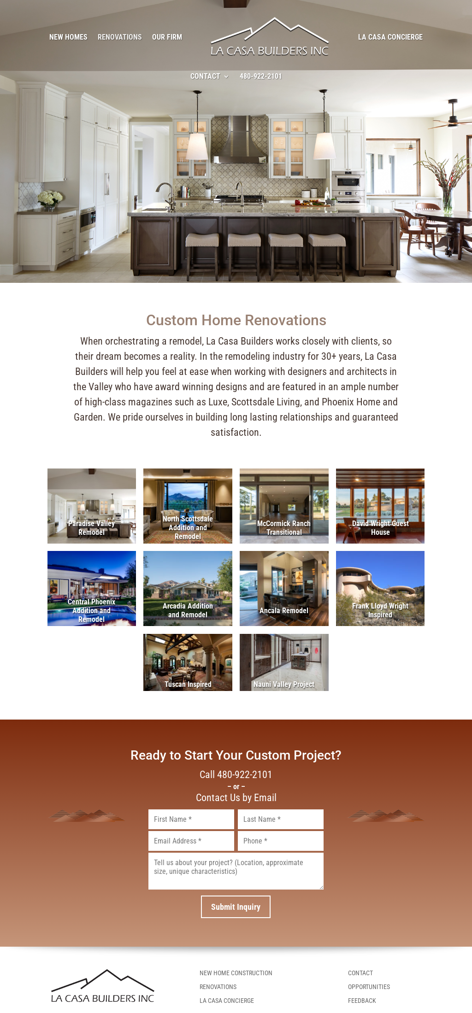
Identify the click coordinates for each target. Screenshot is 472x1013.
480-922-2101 (261, 76)
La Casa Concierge (390, 37)
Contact (205, 76)
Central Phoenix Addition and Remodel (91, 610)
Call (236, 774)
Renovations (120, 37)
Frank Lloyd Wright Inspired (380, 610)
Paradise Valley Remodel (91, 528)
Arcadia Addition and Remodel (188, 610)
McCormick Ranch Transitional (284, 528)
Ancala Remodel (284, 610)
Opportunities (369, 987)
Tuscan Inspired (188, 684)
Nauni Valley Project (284, 684)
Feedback (362, 1000)
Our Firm (167, 37)
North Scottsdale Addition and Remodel (188, 528)
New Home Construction (236, 973)
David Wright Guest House (380, 528)
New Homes (68, 37)
